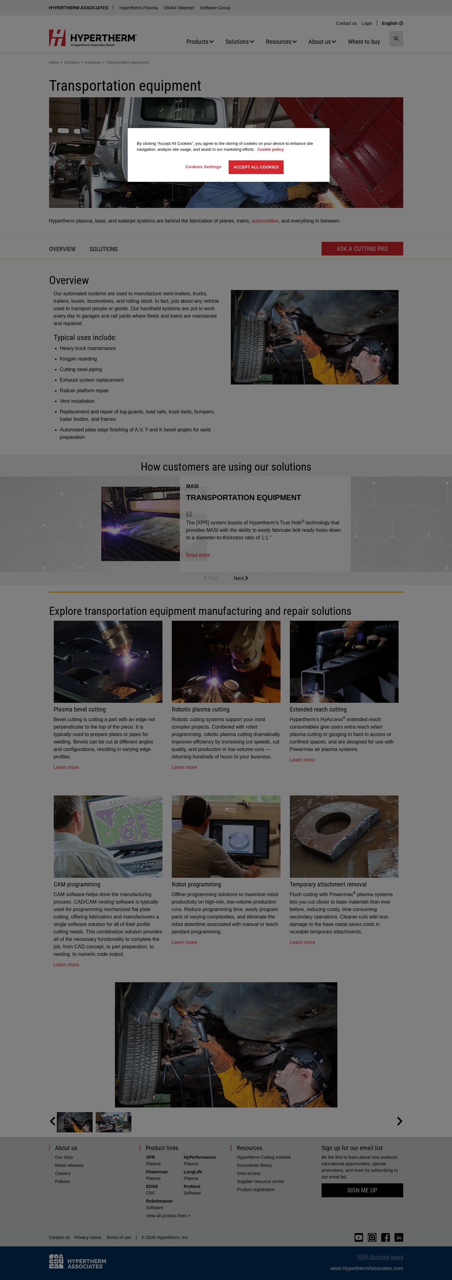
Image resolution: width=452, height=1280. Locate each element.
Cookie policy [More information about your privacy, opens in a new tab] (271, 149)
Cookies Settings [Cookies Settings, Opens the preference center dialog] (203, 166)
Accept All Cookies (256, 167)
